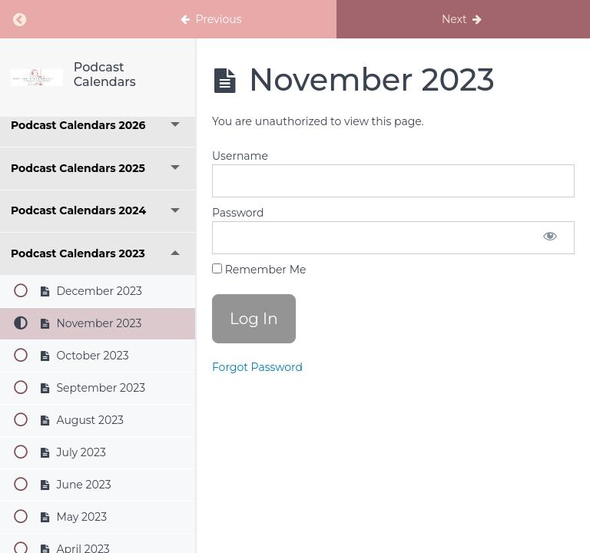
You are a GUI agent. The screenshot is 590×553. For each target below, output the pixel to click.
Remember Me (259, 269)
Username (240, 156)
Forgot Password (257, 367)
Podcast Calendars (105, 74)
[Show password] (550, 237)
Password (238, 213)
